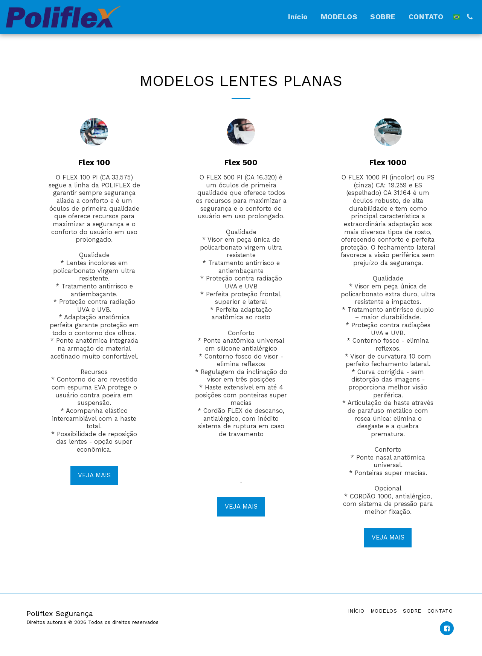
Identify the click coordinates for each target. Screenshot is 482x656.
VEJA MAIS (94, 475)
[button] (470, 16)
